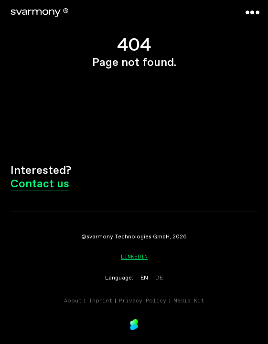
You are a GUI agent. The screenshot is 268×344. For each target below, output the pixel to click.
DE (159, 278)
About (73, 300)
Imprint (100, 300)
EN (144, 278)
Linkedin (134, 256)
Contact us (40, 184)
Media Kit (188, 300)
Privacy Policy (142, 300)
